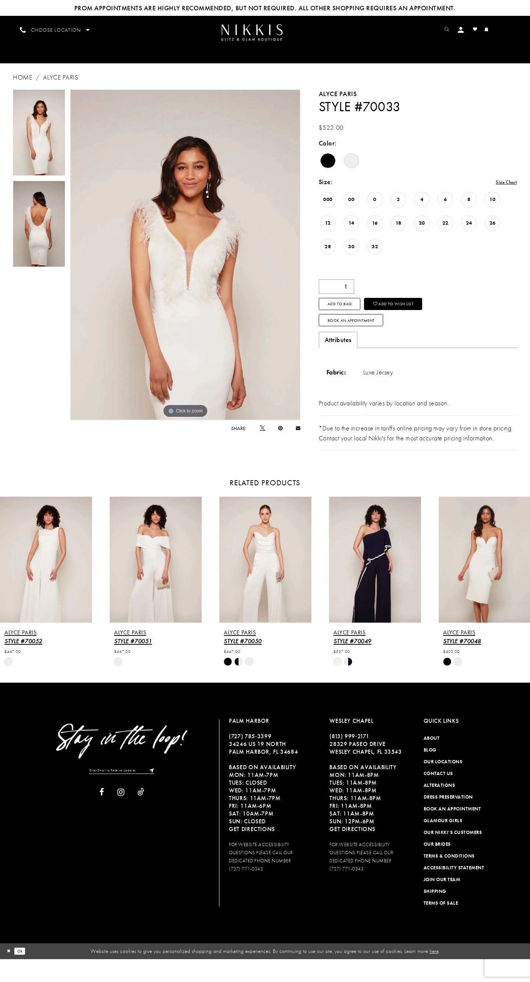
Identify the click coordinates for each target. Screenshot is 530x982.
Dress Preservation (448, 820)
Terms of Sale (441, 926)
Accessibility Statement (454, 890)
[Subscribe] (162, 795)
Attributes (338, 363)
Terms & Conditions (449, 879)
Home (22, 87)
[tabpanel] (39, 142)
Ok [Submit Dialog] (25, 974)
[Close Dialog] (10, 974)
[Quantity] (336, 296)
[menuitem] (265, 37)
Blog (430, 773)
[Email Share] (298, 438)
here (434, 974)
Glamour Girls (443, 843)
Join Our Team (442, 902)
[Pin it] (280, 438)
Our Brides (437, 867)
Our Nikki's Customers (453, 855)
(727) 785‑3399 (250, 759)
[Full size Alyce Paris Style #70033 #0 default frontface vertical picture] (185, 265)
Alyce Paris (60, 87)
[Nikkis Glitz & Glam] (265, 37)
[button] (477, 29)
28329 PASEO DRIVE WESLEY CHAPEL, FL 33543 (365, 770)
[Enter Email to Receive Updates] (122, 795)
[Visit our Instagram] (120, 818)
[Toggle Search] (460, 29)
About (432, 761)
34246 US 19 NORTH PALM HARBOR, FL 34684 (263, 770)
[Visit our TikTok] (141, 818)
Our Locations (443, 784)
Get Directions (252, 852)
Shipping (435, 914)
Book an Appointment (365, 340)
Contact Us (438, 796)
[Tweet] (262, 438)
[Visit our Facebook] (101, 818)
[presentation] (46, 582)
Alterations (439, 808)
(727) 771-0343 (246, 891)
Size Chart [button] (502, 192)
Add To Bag (348, 318)
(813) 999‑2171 (349, 759)
